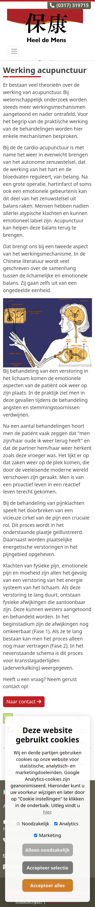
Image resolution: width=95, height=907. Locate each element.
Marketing (47, 835)
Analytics (66, 824)
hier (47, 812)
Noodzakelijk (33, 824)
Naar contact (23, 701)
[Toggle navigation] (14, 51)
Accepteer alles (47, 885)
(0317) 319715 (69, 5)
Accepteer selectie (47, 868)
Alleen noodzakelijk (47, 850)
